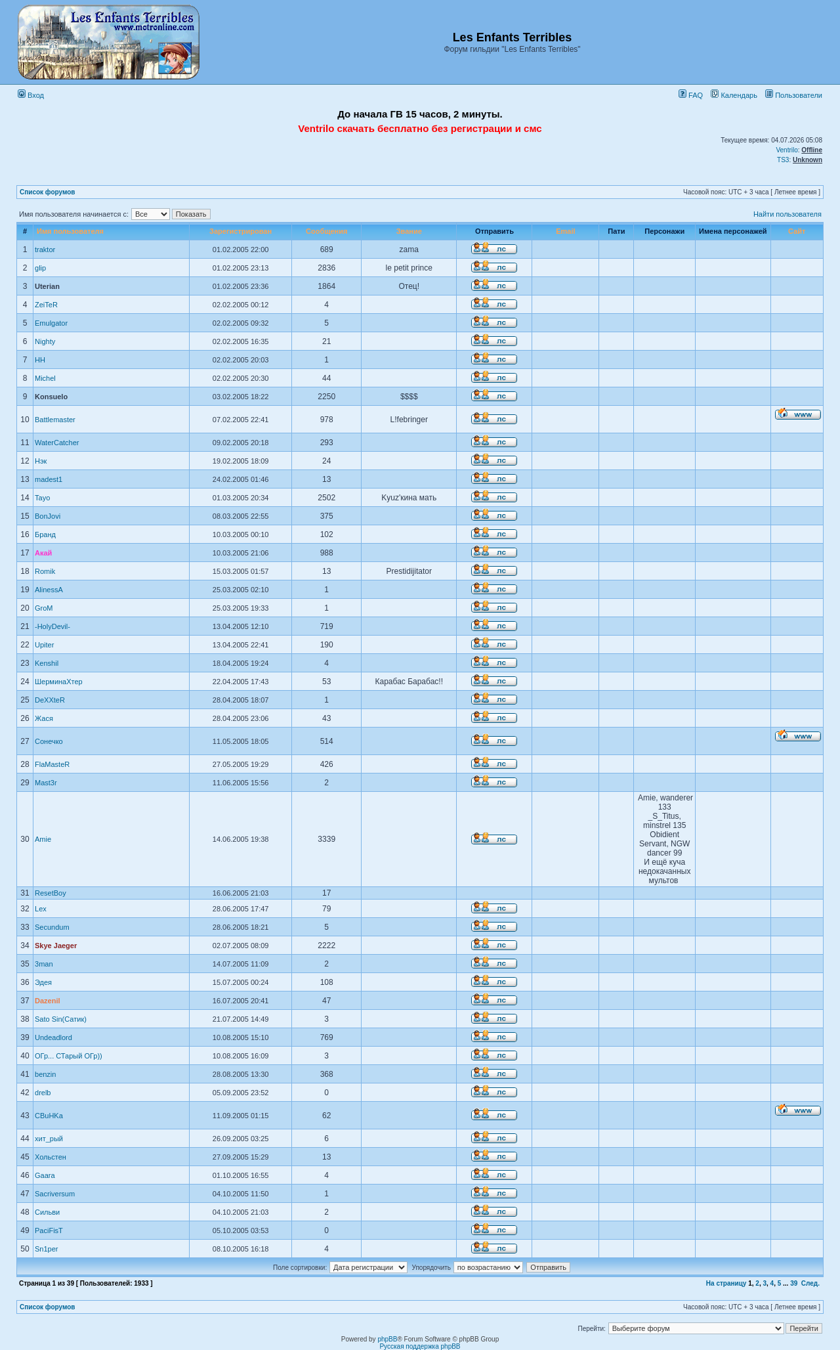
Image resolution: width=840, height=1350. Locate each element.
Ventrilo (786, 150)
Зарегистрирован (240, 231)
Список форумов (47, 192)
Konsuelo (51, 397)
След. (810, 1283)
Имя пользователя (70, 231)
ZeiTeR (46, 305)
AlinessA (49, 590)
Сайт (796, 231)
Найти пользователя (787, 214)
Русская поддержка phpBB (419, 1346)
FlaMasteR (52, 764)
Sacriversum (55, 1194)
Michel (45, 378)
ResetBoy (50, 893)
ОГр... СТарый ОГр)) (68, 1056)
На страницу (726, 1283)
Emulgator (51, 323)
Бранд (45, 534)
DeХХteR (50, 700)
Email (565, 231)
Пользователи (793, 95)
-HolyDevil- (52, 626)
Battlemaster (55, 420)
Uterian (47, 286)
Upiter (44, 645)
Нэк (41, 461)
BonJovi (47, 516)
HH (40, 360)
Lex (41, 909)
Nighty (45, 341)
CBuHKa (49, 1116)
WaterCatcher (57, 442)
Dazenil (47, 1001)
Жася (44, 718)
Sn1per (46, 1249)
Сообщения (326, 231)
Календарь (734, 95)
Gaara (45, 1175)
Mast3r (46, 783)
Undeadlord (53, 1037)
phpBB (387, 1339)
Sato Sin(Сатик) (61, 1019)
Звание (409, 231)
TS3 (783, 159)
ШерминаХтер (59, 682)
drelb (43, 1093)
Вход (31, 95)
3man (44, 964)
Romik (45, 571)
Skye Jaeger (56, 945)
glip (40, 268)
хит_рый (49, 1139)
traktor (45, 249)
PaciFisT (49, 1230)
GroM (44, 608)
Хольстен (50, 1157)
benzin (45, 1074)
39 (793, 1283)
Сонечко (49, 741)
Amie (43, 839)
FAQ (691, 95)
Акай (43, 553)
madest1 (48, 479)
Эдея (43, 982)
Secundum (52, 927)
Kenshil (46, 663)
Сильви (47, 1212)
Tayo (42, 498)
